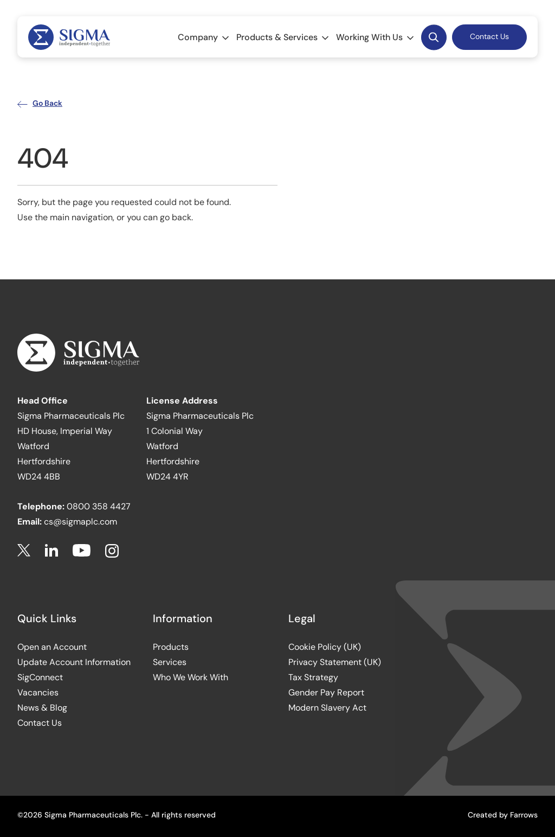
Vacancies (38, 692)
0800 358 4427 (99, 506)
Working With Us (376, 37)
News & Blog (42, 707)
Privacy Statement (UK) (334, 662)
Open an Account (52, 647)
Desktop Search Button (433, 37)
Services (169, 662)
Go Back (39, 103)
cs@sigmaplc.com (80, 521)
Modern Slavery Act (327, 707)
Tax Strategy (313, 677)
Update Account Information (74, 662)
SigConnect (40, 677)
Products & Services (283, 37)
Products (171, 647)
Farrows (524, 815)
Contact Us (489, 36)
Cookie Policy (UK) (324, 647)
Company (204, 37)
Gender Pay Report (326, 692)
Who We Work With (190, 677)
